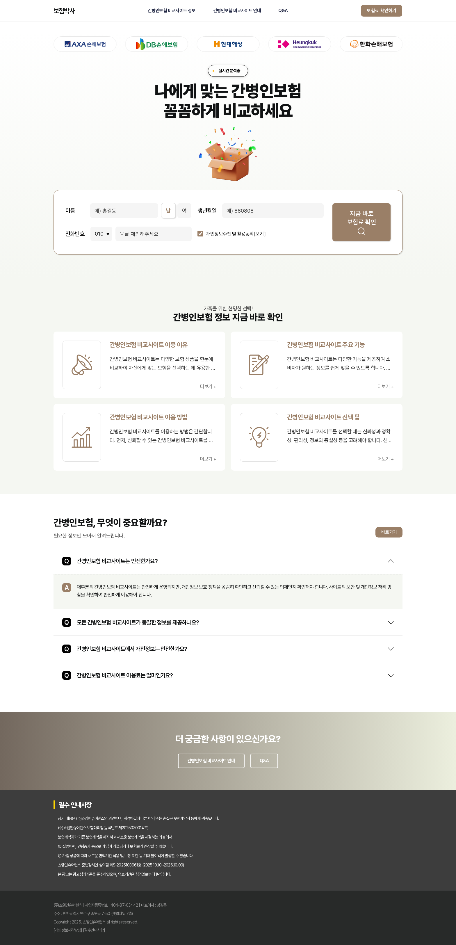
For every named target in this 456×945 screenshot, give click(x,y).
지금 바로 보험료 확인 (361, 222)
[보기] (260, 234)
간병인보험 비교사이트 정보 (172, 10)
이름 (70, 210)
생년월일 (206, 210)
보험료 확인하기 (381, 10)
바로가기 (389, 532)
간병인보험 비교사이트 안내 (237, 10)
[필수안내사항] (94, 930)
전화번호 (74, 234)
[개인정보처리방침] (68, 930)
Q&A (283, 10)
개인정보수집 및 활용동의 (230, 234)
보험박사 (64, 11)
